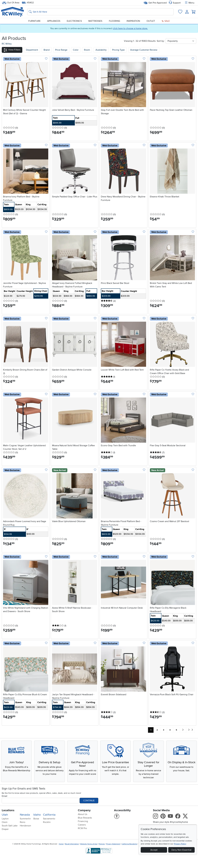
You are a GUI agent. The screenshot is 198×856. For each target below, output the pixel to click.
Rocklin (47, 822)
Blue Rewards (85, 817)
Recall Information (72, 844)
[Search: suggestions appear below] (100, 11)
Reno (22, 822)
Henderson (25, 825)
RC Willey (7, 43)
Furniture (34, 21)
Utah (5, 814)
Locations (8, 810)
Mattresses (95, 21)
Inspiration (133, 21)
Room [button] (87, 49)
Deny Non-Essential (181, 849)
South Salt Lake (9, 825)
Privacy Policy (180, 844)
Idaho (37, 814)
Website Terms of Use (88, 844)
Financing (83, 821)
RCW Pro (82, 828)
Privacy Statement (113, 844)
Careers (82, 824)
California (49, 814)
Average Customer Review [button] (143, 49)
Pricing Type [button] (118, 49)
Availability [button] (101, 49)
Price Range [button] (61, 49)
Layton (5, 818)
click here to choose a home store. (130, 28)
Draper (5, 829)
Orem (4, 822)
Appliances (53, 21)
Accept (153, 849)
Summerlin (25, 818)
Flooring (114, 21)
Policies (102, 844)
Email (4, 796)
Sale (166, 21)
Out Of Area (10, 2)
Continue (89, 800)
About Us (82, 814)
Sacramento (49, 818)
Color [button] (75, 49)
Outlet (151, 21)
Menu (189, 2)
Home (61, 844)
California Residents (129, 844)
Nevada (25, 814)
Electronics (74, 21)
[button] (12, 50)
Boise (36, 818)
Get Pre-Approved (155, 3)
